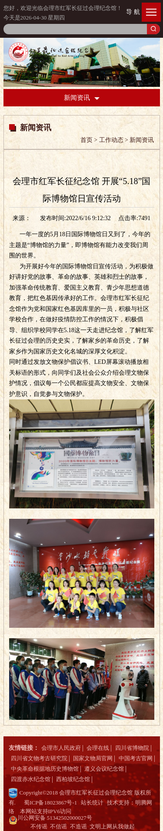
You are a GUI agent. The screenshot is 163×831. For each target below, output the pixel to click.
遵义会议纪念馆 (104, 768)
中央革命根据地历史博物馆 (45, 768)
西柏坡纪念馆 (73, 779)
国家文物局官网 (93, 758)
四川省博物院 (132, 748)
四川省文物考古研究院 (39, 758)
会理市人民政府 (61, 748)
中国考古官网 (136, 758)
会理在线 (97, 748)
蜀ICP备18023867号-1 (50, 802)
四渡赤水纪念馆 (30, 779)
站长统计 (92, 802)
